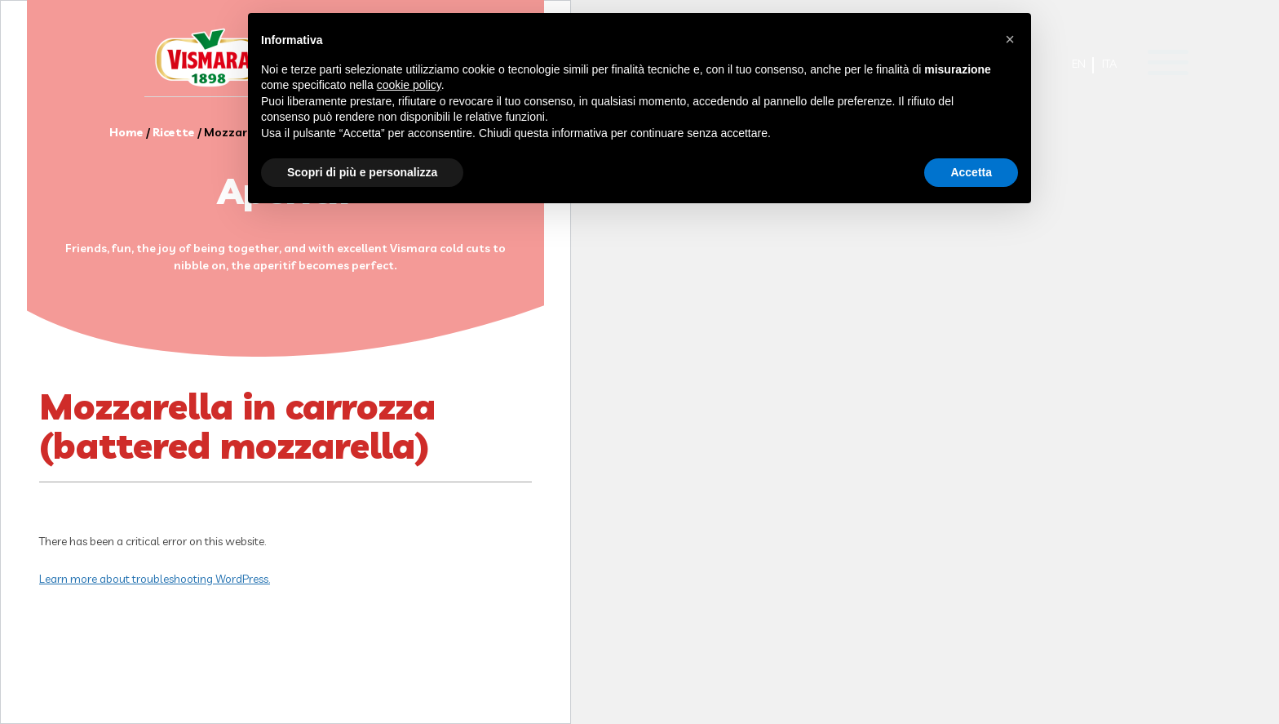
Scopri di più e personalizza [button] (362, 172)
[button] (1010, 39)
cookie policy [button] (409, 84)
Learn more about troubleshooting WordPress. (154, 578)
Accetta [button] (971, 172)
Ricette (174, 132)
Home (126, 132)
